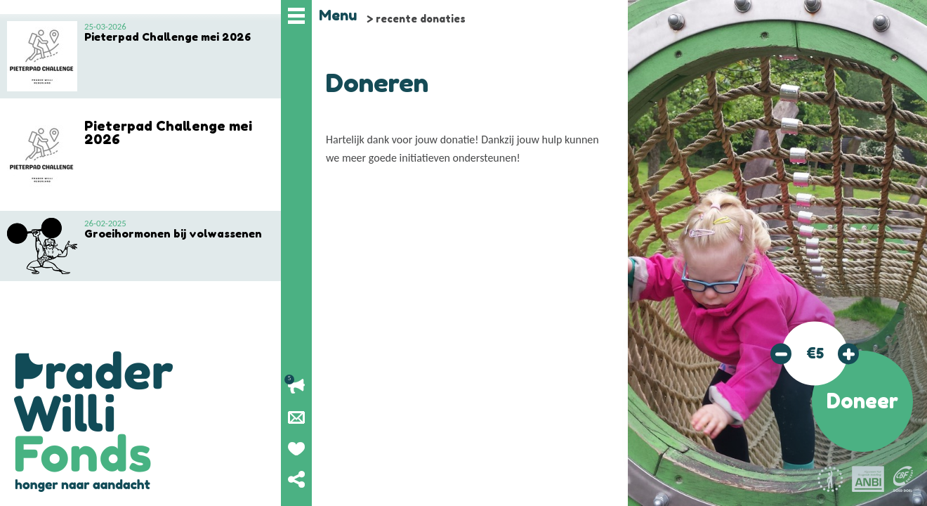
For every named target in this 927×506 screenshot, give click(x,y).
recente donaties (421, 19)
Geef (296, 448)
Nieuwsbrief (296, 417)
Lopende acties (296, 386)
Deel (296, 479)
